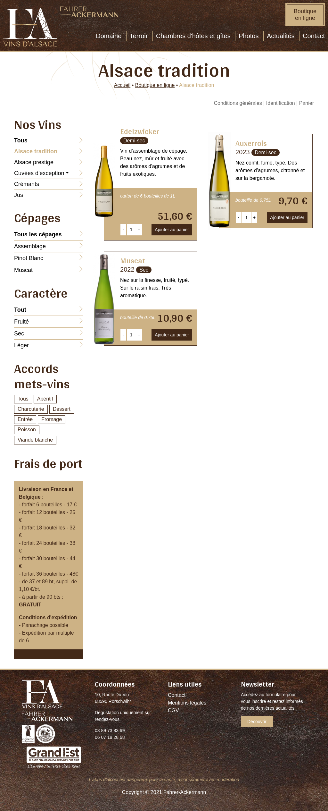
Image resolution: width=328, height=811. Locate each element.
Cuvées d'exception (39, 173)
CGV (173, 710)
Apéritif (45, 398)
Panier (306, 103)
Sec (19, 333)
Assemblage (30, 246)
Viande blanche (35, 440)
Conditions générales (238, 103)
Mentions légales (187, 702)
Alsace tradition (35, 151)
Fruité (21, 321)
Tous (23, 398)
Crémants (26, 184)
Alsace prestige (33, 162)
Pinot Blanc (28, 258)
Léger (21, 345)
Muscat (23, 270)
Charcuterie (31, 409)
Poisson (27, 429)
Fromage (51, 419)
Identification (280, 103)
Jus (18, 195)
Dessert (61, 409)
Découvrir (256, 721)
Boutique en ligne (305, 14)
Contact (176, 695)
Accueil (122, 85)
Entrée (25, 419)
